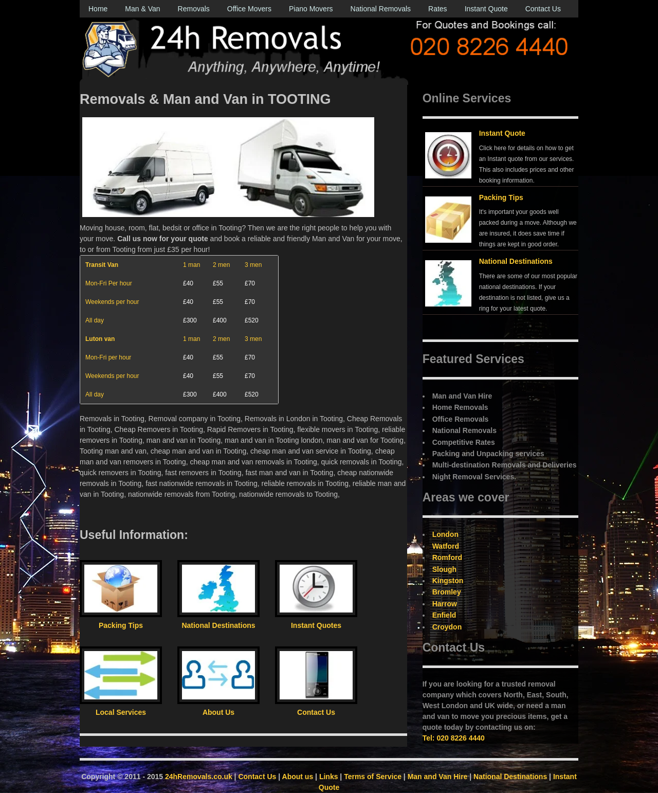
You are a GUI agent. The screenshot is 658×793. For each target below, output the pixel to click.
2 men (221, 264)
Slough (444, 569)
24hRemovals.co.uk (198, 776)
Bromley (446, 592)
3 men (253, 264)
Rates (437, 9)
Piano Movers (311, 9)
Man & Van (142, 9)
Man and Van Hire (438, 776)
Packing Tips (501, 197)
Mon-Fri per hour (108, 357)
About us (298, 776)
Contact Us (543, 9)
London (445, 534)
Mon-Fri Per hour (108, 283)
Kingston (448, 580)
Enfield (444, 615)
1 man (191, 264)
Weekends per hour (112, 301)
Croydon (447, 627)
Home (97, 9)
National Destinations (516, 261)
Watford (445, 546)
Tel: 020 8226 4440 (454, 738)
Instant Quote (486, 9)
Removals (194, 9)
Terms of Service (372, 776)
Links (328, 776)
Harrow (444, 604)
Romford (447, 557)
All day (94, 320)
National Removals (381, 9)
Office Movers (249, 9)
